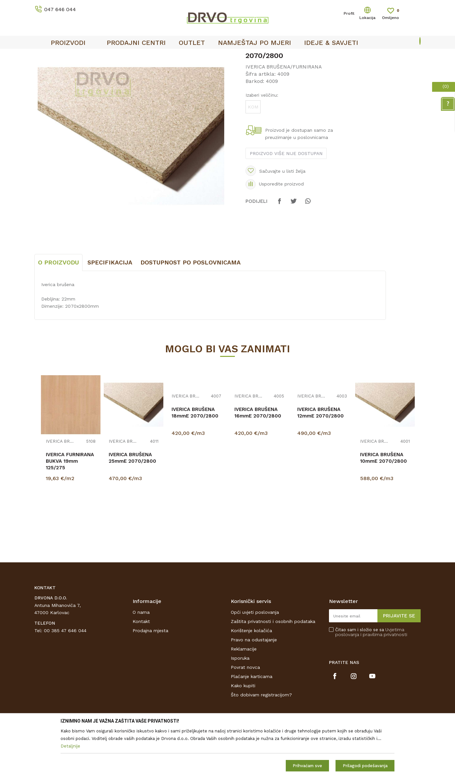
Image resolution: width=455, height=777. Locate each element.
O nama (141, 661)
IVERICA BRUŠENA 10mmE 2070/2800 (383, 506)
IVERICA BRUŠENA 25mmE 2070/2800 (132, 506)
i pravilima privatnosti (383, 683)
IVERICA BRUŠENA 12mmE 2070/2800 (320, 461)
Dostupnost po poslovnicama (190, 311)
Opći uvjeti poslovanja (255, 661)
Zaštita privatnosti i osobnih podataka (273, 670)
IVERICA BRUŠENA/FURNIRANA (164, 69)
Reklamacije (244, 697)
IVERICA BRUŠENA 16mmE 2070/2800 (257, 461)
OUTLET (226, 56)
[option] (227, 56)
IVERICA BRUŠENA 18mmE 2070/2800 (195, 461)
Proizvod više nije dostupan (286, 202)
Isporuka (240, 706)
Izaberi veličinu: (262, 143)
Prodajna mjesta (150, 679)
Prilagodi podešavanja (365, 765)
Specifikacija (109, 311)
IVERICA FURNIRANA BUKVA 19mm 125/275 (70, 509)
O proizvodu (58, 311)
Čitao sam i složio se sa (371, 681)
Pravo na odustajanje (254, 688)
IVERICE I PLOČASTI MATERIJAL (92, 69)
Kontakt (141, 670)
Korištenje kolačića (251, 679)
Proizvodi (43, 69)
